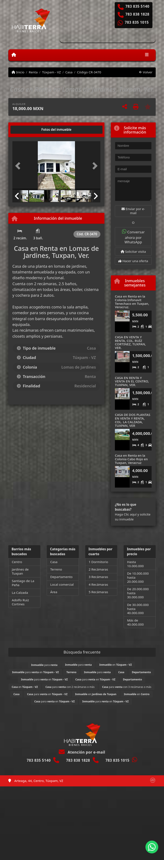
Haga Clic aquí (125, 514)
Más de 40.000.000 (135, 622)
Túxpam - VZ (51, 72)
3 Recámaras (98, 577)
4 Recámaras (98, 584)
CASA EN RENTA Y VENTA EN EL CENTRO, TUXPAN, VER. (132, 381)
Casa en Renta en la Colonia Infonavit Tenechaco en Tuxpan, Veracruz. (132, 301)
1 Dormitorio (98, 562)
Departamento (61, 577)
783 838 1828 (137, 14)
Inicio (18, 72)
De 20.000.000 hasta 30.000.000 (138, 593)
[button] (19, 166)
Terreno (56, 569)
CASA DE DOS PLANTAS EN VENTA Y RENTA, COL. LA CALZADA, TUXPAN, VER (132, 420)
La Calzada (20, 592)
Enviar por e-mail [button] (133, 211)
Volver (145, 72)
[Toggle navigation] (146, 55)
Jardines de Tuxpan (20, 571)
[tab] (28, 130)
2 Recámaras (98, 569)
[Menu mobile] (14, 55)
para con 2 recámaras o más (70, 687)
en (115, 665)
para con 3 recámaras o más (126, 687)
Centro (17, 562)
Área (53, 592)
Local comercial (62, 584)
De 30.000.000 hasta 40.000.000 (138, 609)
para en (35, 672)
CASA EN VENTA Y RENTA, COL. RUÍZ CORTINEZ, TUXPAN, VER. (130, 342)
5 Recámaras (98, 592)
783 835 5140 (137, 6)
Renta (33, 72)
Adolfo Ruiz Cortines (20, 602)
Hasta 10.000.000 (135, 564)
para (44, 665)
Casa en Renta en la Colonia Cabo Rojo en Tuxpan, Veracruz (131, 459)
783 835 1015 (137, 22)
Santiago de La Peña (23, 583)
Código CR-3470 (89, 72)
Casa (69, 72)
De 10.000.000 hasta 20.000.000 (138, 577)
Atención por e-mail (82, 752)
